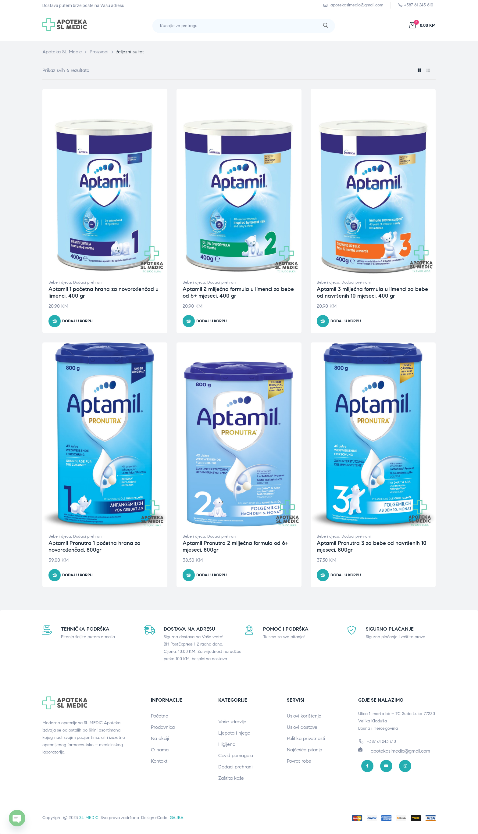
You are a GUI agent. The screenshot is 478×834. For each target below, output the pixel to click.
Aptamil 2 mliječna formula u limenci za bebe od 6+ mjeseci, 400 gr (238, 292)
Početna (159, 716)
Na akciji (160, 738)
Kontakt (159, 761)
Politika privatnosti (306, 738)
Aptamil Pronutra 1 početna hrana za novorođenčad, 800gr (94, 546)
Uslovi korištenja (304, 716)
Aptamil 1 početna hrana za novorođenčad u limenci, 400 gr (103, 292)
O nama (160, 750)
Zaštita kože (231, 778)
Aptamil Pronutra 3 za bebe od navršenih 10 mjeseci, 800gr (371, 546)
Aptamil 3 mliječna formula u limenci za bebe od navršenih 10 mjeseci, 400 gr (372, 292)
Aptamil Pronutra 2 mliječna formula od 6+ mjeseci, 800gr (235, 546)
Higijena (226, 744)
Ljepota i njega (234, 733)
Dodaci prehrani (87, 282)
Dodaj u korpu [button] (77, 321)
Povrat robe (299, 761)
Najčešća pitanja (304, 750)
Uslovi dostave (302, 727)
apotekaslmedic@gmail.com (400, 751)
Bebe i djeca (59, 282)
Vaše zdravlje (232, 722)
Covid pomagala (235, 755)
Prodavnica (163, 727)
